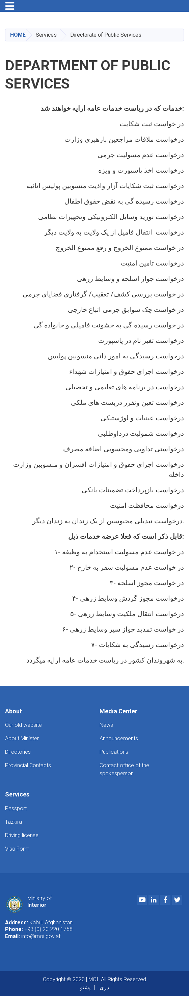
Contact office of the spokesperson (124, 769)
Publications (114, 752)
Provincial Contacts (28, 765)
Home (18, 35)
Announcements (119, 738)
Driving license (21, 835)
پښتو (85, 987)
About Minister (22, 738)
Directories (18, 752)
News (106, 725)
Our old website (23, 725)
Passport (16, 808)
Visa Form (17, 849)
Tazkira (13, 822)
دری (104, 987)
